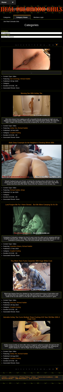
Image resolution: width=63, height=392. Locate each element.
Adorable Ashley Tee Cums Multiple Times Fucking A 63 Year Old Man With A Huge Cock (31, 318)
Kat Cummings (15, 79)
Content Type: (5, 35)
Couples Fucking (15, 133)
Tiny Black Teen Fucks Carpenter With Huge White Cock (31, 261)
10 (40, 45)
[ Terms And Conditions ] (45, 377)
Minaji (23, 190)
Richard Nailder (25, 79)
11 (44, 45)
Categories (6, 17)
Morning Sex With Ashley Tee (31, 93)
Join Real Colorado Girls (11, 21)
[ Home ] (4, 377)
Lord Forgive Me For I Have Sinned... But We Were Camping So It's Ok (31, 205)
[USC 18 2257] (34, 378)
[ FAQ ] (33, 377)
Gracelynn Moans (16, 246)
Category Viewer (22, 17)
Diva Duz (13, 302)
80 (49, 45)
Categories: (4, 31)
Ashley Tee (13, 128)
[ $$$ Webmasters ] (21, 378)
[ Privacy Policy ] (24, 377)
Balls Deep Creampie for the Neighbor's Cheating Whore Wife (31, 143)
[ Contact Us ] (13, 377)
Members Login (39, 17)
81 (53, 45)
